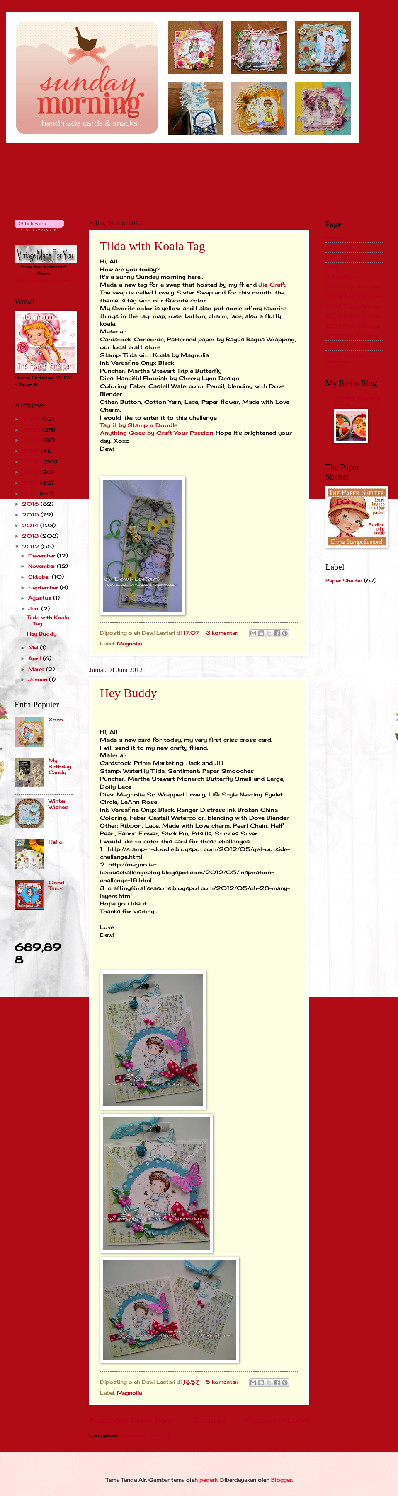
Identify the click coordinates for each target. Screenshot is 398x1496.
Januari (38, 679)
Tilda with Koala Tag (152, 246)
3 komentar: (223, 633)
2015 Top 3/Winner (353, 316)
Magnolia (129, 643)
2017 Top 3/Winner (352, 336)
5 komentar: (223, 1382)
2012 (31, 546)
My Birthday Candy (60, 766)
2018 (31, 483)
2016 (31, 504)
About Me (339, 247)
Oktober (40, 577)
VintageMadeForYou (44, 280)
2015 (31, 515)
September (44, 587)
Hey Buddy (128, 693)
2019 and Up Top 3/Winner (350, 358)
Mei (34, 647)
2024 (32, 419)
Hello (56, 842)
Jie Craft (272, 285)
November (42, 566)
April (35, 658)
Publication (340, 277)
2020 (33, 461)
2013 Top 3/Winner (353, 296)
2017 (31, 493)
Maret (37, 669)
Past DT (336, 257)
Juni (34, 609)
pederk (208, 1480)
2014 (31, 525)
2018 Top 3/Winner (353, 345)
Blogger (281, 1480)
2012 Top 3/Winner (353, 286)
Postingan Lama (277, 1420)
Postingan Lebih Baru (130, 1420)
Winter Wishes (58, 804)
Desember (42, 556)
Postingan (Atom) (145, 1435)
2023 (32, 430)
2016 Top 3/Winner (353, 326)
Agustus (40, 598)
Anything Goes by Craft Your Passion (158, 433)
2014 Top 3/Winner (353, 306)
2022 (32, 440)
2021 (31, 451)
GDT (331, 267)
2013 (31, 536)
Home (333, 237)
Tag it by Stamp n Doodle (138, 425)
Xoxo (56, 720)
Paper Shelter (343, 580)
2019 (31, 472)
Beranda (209, 1420)
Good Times (57, 885)
